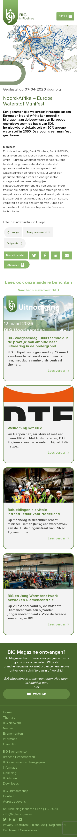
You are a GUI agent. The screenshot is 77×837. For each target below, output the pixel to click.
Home (7, 712)
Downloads (11, 784)
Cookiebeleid (29, 830)
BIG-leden (10, 778)
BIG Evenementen (15, 752)
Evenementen (13, 734)
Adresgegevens (14, 802)
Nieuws (8, 728)
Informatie (10, 739)
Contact (9, 796)
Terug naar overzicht (38, 232)
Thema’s (9, 718)
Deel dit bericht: (15, 255)
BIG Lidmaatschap (15, 791)
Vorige (13, 232)
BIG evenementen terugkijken (24, 762)
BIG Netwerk (12, 723)
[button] (63, 16)
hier (36, 687)
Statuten (21, 825)
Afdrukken (15, 265)
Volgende (15, 243)
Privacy (8, 825)
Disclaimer (10, 830)
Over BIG (9, 744)
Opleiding (9, 773)
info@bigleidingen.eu (17, 814)
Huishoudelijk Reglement (47, 825)
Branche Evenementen (19, 757)
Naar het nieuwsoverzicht (38, 290)
